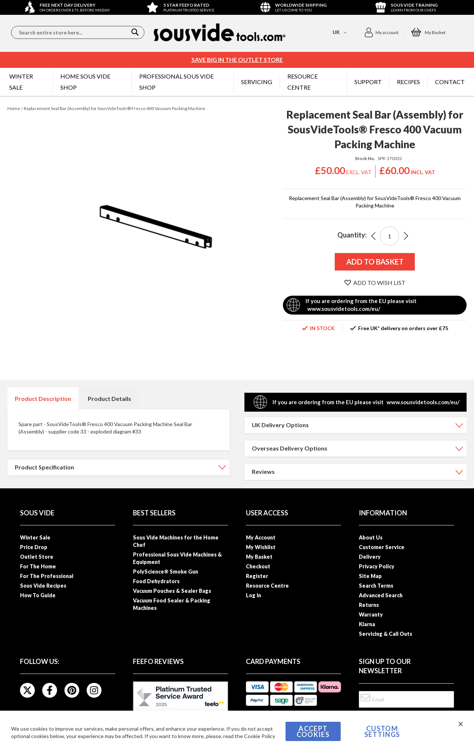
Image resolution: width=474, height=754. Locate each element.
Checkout (258, 566)
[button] (381, 32)
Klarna (367, 624)
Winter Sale (35, 537)
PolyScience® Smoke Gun (165, 571)
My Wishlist (261, 547)
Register (257, 576)
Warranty (371, 614)
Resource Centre (267, 585)
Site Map (370, 576)
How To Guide (38, 595)
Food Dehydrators (156, 581)
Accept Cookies (313, 731)
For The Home (38, 566)
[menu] (237, 82)
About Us (371, 537)
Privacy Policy (376, 566)
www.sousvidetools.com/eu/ (343, 308)
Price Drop (33, 547)
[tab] (43, 398)
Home (13, 108)
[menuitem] (27, 82)
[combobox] (77, 32)
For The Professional (46, 576)
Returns (369, 605)
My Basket (259, 557)
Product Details (109, 398)
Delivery (370, 557)
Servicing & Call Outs (385, 634)
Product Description (43, 398)
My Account (261, 537)
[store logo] (219, 32)
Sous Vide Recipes (43, 585)
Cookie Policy (259, 736)
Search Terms (376, 585)
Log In (253, 595)
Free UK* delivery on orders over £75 (403, 328)
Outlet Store (36, 557)
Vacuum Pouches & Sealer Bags (172, 591)
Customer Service (381, 547)
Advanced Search (381, 595)
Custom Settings (382, 731)
